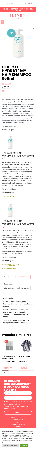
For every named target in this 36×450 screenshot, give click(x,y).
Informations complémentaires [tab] (16, 288)
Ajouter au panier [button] (8, 368)
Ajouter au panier (20, 277)
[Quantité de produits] (5, 276)
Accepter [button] (24, 446)
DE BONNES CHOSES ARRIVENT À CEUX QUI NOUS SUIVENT (17, 385)
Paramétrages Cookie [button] (11, 446)
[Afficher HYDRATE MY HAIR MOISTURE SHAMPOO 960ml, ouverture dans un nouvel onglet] (7, 158)
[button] (2, 22)
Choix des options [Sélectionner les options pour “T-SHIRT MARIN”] (24, 368)
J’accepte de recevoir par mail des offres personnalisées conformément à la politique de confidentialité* (18, 405)
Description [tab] (8, 284)
